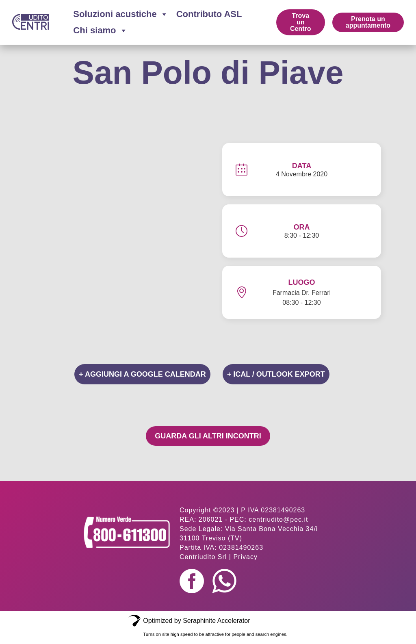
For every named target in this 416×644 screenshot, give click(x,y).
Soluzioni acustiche (120, 14)
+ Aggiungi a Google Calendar (142, 374)
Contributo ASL (209, 14)
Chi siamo (100, 30)
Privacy (245, 556)
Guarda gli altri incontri (208, 436)
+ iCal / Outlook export (276, 374)
